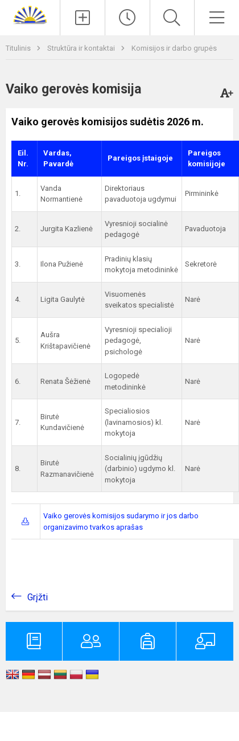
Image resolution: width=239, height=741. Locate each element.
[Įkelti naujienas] (82, 17)
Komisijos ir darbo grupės (174, 48)
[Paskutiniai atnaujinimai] (127, 17)
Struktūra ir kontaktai (82, 48)
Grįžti (37, 597)
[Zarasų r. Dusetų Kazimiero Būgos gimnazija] (30, 14)
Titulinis (19, 48)
